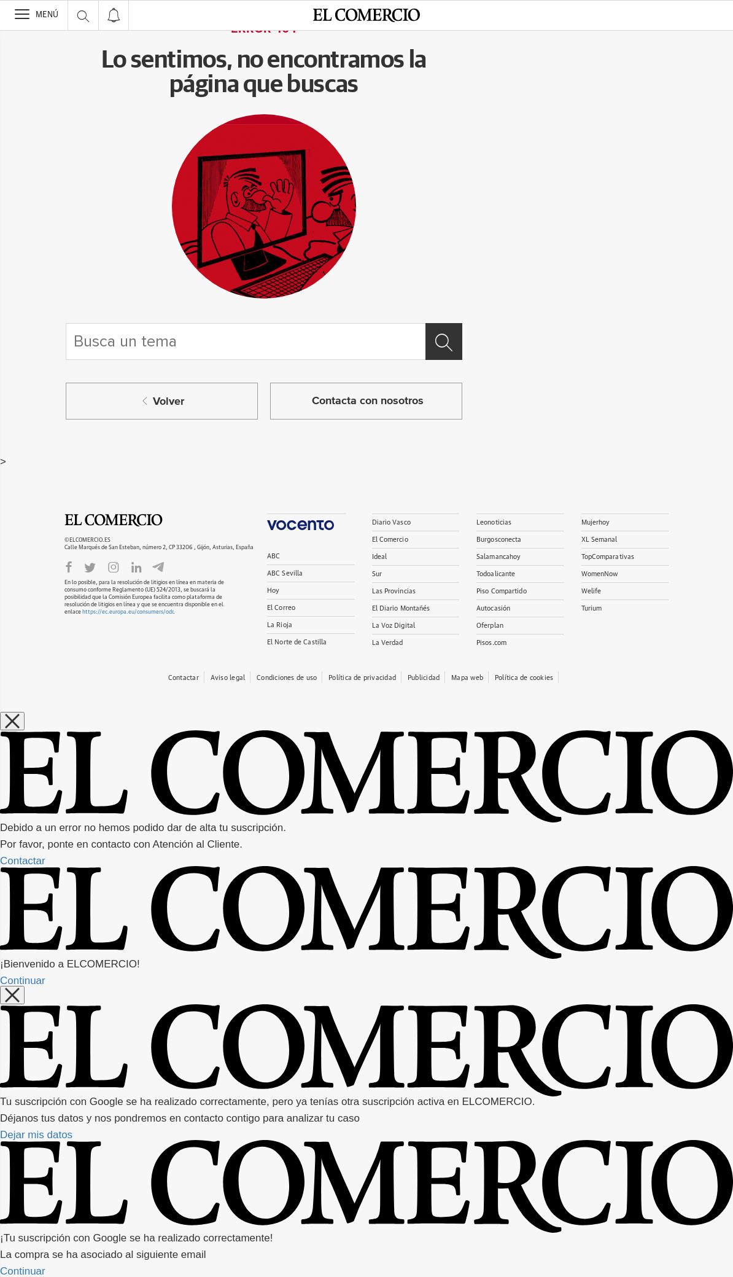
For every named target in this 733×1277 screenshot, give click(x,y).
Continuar (22, 980)
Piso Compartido (501, 591)
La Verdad (387, 642)
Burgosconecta (498, 539)
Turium (591, 608)
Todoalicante (495, 574)
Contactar (183, 677)
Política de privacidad (362, 677)
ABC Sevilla (285, 573)
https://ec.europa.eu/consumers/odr (127, 612)
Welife (591, 591)
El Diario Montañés (401, 608)
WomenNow (599, 574)
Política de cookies (524, 677)
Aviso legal (228, 677)
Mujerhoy (595, 522)
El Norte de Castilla (297, 642)
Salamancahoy (498, 556)
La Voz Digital (394, 625)
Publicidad (424, 677)
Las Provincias (394, 591)
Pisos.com (491, 642)
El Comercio (113, 520)
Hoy (273, 590)
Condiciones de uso (287, 677)
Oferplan (489, 625)
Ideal (379, 556)
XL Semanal (599, 539)
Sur (377, 574)
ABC (273, 556)
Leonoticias (493, 522)
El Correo (281, 607)
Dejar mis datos (36, 1135)
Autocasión (493, 608)
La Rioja (279, 625)
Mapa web (467, 677)
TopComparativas (608, 556)
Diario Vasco (391, 522)
